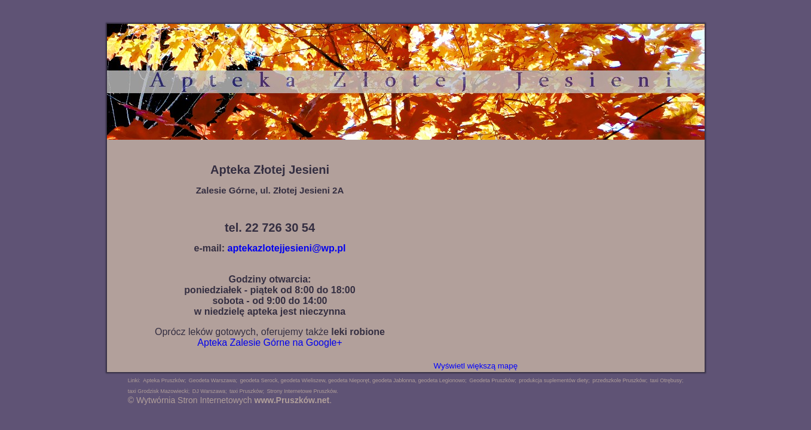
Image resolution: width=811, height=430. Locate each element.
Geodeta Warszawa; (213, 380)
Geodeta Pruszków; (492, 380)
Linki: (134, 380)
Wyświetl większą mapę (476, 365)
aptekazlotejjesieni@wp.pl (287, 248)
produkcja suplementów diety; (554, 380)
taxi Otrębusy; (667, 380)
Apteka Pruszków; (164, 380)
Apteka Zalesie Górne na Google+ (269, 342)
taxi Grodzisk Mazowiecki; (159, 391)
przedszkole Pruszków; (619, 380)
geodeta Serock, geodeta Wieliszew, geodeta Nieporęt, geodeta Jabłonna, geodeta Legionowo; (353, 380)
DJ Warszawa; (209, 391)
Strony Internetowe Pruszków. (302, 391)
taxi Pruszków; (246, 391)
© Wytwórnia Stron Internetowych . (230, 400)
